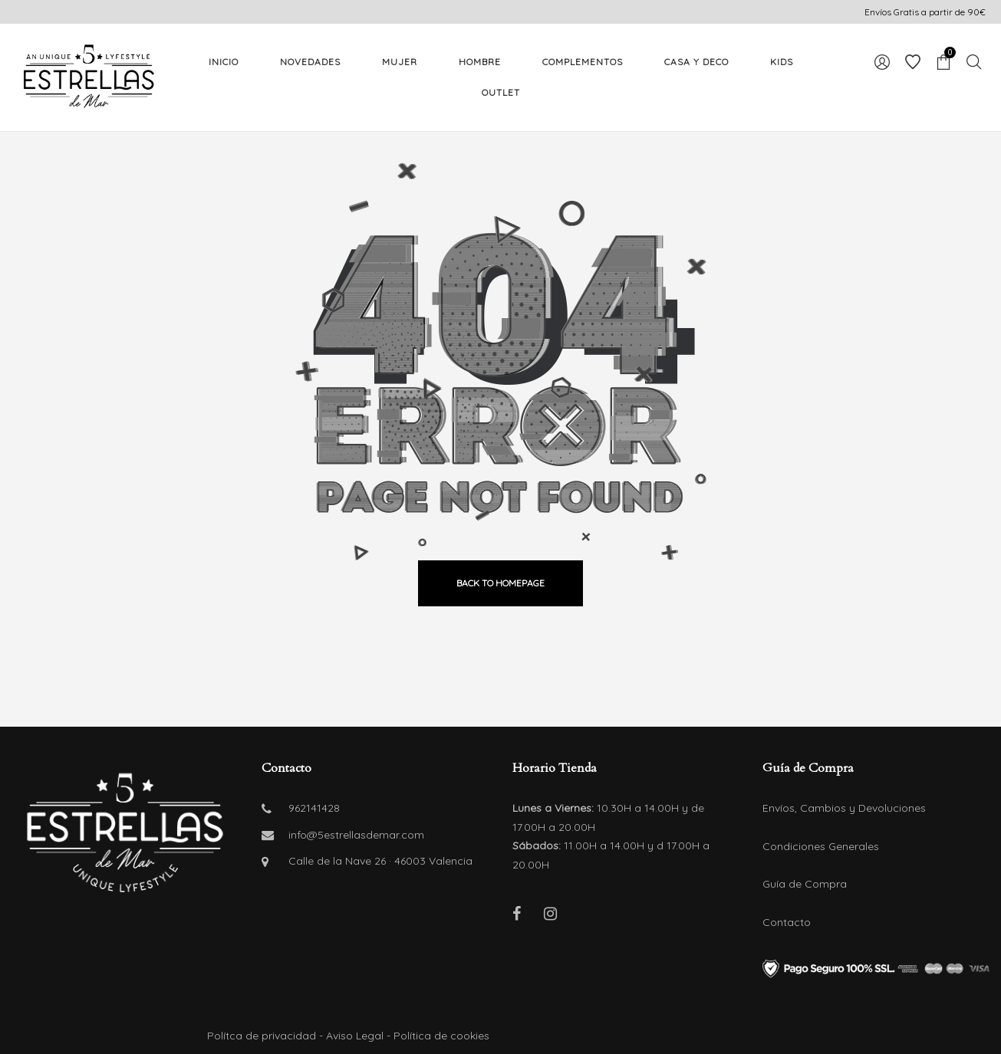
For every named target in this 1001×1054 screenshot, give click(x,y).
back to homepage (500, 583)
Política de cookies (441, 1036)
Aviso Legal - (359, 1036)
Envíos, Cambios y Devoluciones (844, 808)
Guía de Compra (804, 884)
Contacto (786, 922)
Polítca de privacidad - (266, 1036)
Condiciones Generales (820, 846)
